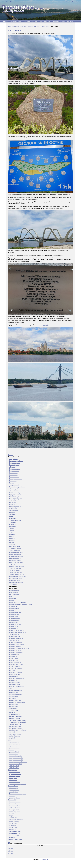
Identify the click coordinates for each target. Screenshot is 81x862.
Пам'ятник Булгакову (15, 650)
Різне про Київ (12, 800)
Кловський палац (14, 477)
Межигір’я (12, 534)
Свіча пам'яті (13, 656)
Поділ (11, 516)
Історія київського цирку (16, 819)
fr (14, 1)
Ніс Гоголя (12, 670)
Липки (11, 532)
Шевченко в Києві (14, 835)
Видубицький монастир (16, 556)
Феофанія (12, 538)
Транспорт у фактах (14, 798)
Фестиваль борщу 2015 (15, 756)
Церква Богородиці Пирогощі (18, 576)
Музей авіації (13, 598)
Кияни (9, 740)
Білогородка (13, 524)
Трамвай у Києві (13, 792)
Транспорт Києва (13, 786)
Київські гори (13, 518)
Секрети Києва (13, 823)
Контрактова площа (15, 726)
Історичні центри (13, 510)
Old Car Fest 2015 (14, 766)
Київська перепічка (14, 776)
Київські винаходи (14, 821)
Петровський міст (14, 594)
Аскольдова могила (15, 734)
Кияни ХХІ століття (14, 744)
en (11, 1)
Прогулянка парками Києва (17, 702)
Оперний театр (13, 475)
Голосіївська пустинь (15, 558)
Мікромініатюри (13, 622)
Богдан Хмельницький (15, 642)
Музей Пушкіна (13, 628)
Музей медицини (14, 620)
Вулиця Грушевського (15, 716)
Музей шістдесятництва (16, 638)
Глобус (11, 816)
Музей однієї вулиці (15, 624)
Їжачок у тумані (13, 658)
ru (6, 1)
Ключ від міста (13, 818)
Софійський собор (14, 580)
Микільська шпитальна (17, 574)
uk (3, 1)
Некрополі (12, 732)
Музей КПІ (12, 600)
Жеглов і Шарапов (14, 666)
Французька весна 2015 (16, 760)
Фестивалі (11, 750)
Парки (10, 688)
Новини (68, 2)
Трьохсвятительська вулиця (17, 720)
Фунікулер (12, 796)
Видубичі (12, 738)
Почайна (11, 814)
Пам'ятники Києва (14, 640)
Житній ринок (13, 508)
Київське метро (13, 788)
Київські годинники (14, 812)
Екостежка (12, 698)
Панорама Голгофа (14, 804)
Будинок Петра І (14, 471)
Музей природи (13, 626)
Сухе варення (13, 778)
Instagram (10, 851)
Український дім (14, 497)
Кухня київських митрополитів (17, 784)
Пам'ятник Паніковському (16, 678)
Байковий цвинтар (14, 736)
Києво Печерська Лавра (16, 562)
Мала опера (12, 481)
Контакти (70, 21)
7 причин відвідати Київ (15, 839)
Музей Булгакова (14, 608)
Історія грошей (14, 485)
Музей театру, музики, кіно (17, 630)
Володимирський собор (16, 552)
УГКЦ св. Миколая (15, 570)
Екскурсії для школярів (30, 21)
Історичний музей (14, 618)
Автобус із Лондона (14, 808)
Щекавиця (13, 522)
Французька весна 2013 (16, 758)
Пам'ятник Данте (14, 660)
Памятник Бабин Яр (15, 662)
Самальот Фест (13, 754)
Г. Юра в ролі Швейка (15, 668)
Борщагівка (12, 526)
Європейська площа (15, 724)
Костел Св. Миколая (16, 572)
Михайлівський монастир (16, 566)
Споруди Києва (13, 459)
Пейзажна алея (13, 692)
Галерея (10, 455)
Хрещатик (12, 514)
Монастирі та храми (14, 546)
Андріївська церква (15, 548)
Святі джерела (13, 584)
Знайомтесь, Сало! (14, 772)
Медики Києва (13, 746)
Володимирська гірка (15, 690)
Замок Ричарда (14, 491)
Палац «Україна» (14, 465)
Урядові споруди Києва (16, 461)
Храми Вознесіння (14, 550)
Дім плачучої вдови (16, 489)
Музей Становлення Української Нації (20, 604)
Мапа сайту (75, 2)
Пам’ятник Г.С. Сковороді (16, 686)
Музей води (12, 610)
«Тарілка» (12, 467)
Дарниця (11, 528)
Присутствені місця (15, 495)
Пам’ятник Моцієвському (16, 644)
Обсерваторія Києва (15, 806)
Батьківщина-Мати (14, 654)
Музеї (10, 596)
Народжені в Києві (14, 742)
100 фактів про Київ (14, 833)
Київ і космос (12, 829)
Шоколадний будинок (15, 499)
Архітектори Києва (14, 748)
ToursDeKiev (44, 859)
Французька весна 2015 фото (18, 762)
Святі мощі (13, 564)
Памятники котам (14, 674)
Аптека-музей (13, 606)
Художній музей (14, 634)
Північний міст (13, 592)
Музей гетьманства (15, 612)
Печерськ (12, 512)
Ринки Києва (12, 501)
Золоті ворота (13, 473)
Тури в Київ (4, 21)
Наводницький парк (15, 700)
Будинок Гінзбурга (14, 469)
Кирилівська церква (15, 560)
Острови (11, 542)
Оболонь (12, 536)
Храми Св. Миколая (15, 568)
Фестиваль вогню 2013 (15, 764)
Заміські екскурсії (45, 21)
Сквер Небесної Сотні (15, 694)
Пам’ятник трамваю (15, 646)
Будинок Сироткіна (14, 463)
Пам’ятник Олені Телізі (16, 664)
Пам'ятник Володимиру (16, 652)
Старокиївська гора (16, 520)
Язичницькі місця (14, 810)
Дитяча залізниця (14, 790)
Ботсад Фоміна (13, 704)
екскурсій (45, 325)
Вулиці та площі (13, 710)
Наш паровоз (13, 680)
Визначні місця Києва (34, 26)
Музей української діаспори (17, 632)
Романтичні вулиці (14, 718)
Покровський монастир (16, 578)
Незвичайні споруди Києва (17, 487)
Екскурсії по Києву (15, 21)
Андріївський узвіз (14, 714)
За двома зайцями (14, 682)
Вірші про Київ (13, 827)
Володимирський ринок (16, 506)
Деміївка (11, 530)
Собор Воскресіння (15, 554)
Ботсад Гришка (13, 706)
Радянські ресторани (15, 774)
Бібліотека (12, 837)
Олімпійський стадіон (15, 493)
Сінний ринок (13, 504)
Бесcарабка (12, 502)
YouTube (10, 853)
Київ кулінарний (12, 770)
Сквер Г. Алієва (13, 696)
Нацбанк (11, 483)
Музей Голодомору (15, 614)
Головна (10, 26)
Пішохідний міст (14, 590)
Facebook (10, 848)
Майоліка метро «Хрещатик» (17, 794)
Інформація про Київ (59, 21)
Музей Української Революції (17, 602)
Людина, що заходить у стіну (18, 722)
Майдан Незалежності (16, 728)
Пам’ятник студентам (15, 672)
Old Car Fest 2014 (14, 768)
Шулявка (12, 540)
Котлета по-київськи (14, 782)
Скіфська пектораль (15, 802)
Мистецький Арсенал (15, 479)
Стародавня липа (14, 684)
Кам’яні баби (12, 825)
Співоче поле (13, 708)
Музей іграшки (13, 616)
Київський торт (13, 780)
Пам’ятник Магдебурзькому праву (19, 648)
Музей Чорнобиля (14, 636)
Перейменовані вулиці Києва (17, 730)
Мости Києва (45, 26)
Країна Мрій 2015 (14, 752)
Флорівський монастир (16, 582)
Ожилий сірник (13, 676)
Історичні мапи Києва (15, 831)
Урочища (12, 544)
